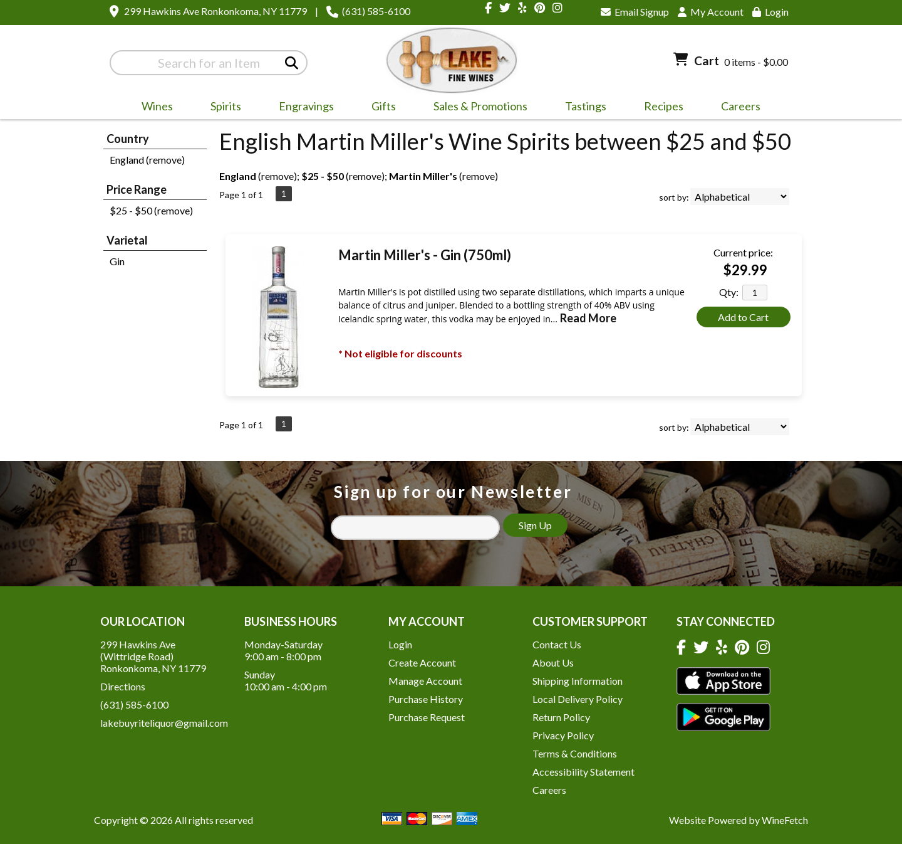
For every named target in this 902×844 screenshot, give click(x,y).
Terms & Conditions (574, 753)
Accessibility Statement (583, 772)
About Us (553, 662)
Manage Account (425, 681)
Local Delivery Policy (577, 699)
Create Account (422, 662)
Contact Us (556, 644)
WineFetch (785, 820)
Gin (117, 261)
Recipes (663, 106)
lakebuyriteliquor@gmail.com (164, 723)
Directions (122, 686)
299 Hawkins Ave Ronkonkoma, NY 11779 (215, 11)
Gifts (379, 108)
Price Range (136, 189)
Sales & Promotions (476, 108)
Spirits (222, 108)
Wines (153, 108)
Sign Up (535, 525)
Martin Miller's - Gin (424, 254)
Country (127, 138)
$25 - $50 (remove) (151, 210)
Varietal (127, 240)
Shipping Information (577, 681)
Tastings (585, 106)
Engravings (302, 108)
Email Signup (635, 12)
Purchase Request (426, 717)
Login (770, 12)
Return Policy (561, 717)
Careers (736, 108)
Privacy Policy (563, 735)
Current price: (743, 252)
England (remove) (147, 160)
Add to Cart (743, 317)
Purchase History (425, 699)
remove (277, 176)
